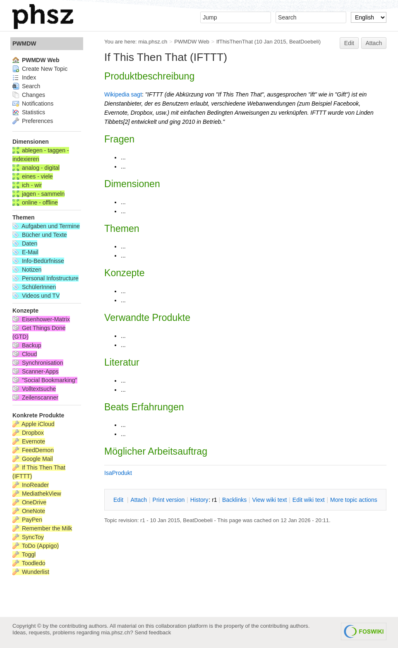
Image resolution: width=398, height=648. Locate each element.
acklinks (234, 499)
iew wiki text (269, 499)
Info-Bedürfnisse (38, 261)
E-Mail (25, 252)
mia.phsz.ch (152, 42)
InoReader (30, 485)
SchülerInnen (34, 287)
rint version (169, 499)
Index (24, 77)
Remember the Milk (42, 528)
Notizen (26, 269)
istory (199, 499)
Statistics (28, 112)
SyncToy (28, 537)
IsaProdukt (118, 473)
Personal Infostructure (45, 278)
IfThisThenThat (234, 42)
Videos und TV (36, 295)
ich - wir (27, 185)
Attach (374, 43)
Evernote (28, 441)
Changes (28, 95)
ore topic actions (353, 499)
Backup (26, 345)
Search (26, 86)
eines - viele (32, 176)
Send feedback (152, 632)
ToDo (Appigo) (35, 545)
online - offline (35, 202)
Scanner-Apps (35, 371)
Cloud (24, 354)
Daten (24, 243)
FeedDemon (33, 450)
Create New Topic (39, 68)
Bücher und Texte (39, 234)
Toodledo (28, 563)
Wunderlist (30, 572)
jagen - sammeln (38, 193)
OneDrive (29, 502)
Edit (349, 43)
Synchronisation (37, 362)
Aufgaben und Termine (46, 226)
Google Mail (32, 458)
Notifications (32, 103)
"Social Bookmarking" (44, 380)
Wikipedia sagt (123, 94)
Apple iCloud (33, 424)
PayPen (27, 519)
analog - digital (36, 167)
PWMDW (24, 43)
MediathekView (36, 493)
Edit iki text (309, 499)
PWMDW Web (191, 42)
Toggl (24, 554)
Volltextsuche (34, 388)
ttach (138, 499)
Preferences (32, 121)
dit (119, 499)
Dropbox (28, 432)
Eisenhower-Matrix (41, 319)
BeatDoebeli (304, 42)
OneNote (28, 511)
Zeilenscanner (35, 397)
